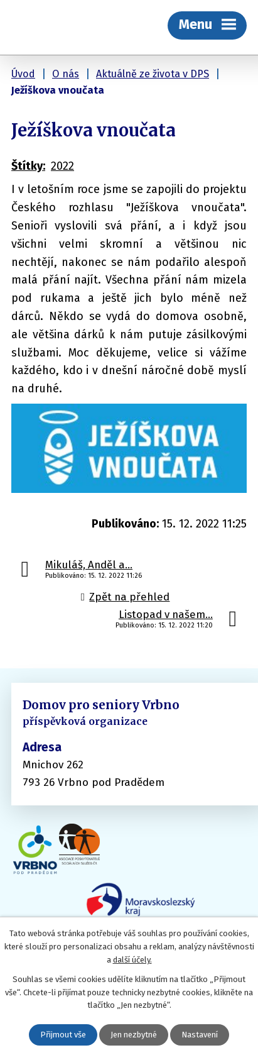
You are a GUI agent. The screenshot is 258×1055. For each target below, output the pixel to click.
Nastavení (199, 1034)
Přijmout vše (63, 1034)
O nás (65, 74)
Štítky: (28, 166)
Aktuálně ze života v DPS (152, 74)
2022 (62, 166)
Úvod (23, 74)
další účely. (132, 959)
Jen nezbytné (133, 1034)
